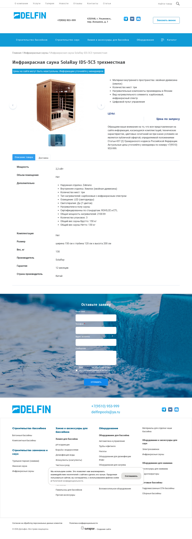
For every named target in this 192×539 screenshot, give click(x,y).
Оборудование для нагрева (112, 465)
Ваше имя (80, 311)
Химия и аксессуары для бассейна (108, 40)
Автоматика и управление (112, 441)
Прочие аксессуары (65, 495)
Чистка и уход (62, 465)
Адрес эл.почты (83, 336)
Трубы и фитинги (107, 446)
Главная (16, 52)
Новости (64, 3)
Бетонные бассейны (22, 435)
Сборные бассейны (151, 493)
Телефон (80, 324)
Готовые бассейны (152, 482)
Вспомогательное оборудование (115, 488)
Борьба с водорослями (67, 450)
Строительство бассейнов (32, 40)
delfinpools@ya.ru (105, 412)
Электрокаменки (150, 449)
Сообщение (81, 348)
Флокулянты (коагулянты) (69, 460)
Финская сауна (19, 466)
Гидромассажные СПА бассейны (158, 488)
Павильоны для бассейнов (69, 490)
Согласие (87, 367)
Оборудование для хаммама (157, 463)
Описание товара (24, 157)
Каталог (172, 40)
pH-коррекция (63, 444)
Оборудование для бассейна (114, 435)
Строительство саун (67, 40)
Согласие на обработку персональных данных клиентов (37, 523)
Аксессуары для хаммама (155, 469)
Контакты (92, 3)
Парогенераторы (150, 474)
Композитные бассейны (24, 440)
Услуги (36, 3)
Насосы (103, 451)
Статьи (107, 3)
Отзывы (77, 3)
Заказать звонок (166, 20)
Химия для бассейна (67, 439)
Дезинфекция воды (65, 455)
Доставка (43, 157)
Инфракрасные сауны (36, 52)
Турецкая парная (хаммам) (25, 461)
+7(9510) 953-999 (105, 406)
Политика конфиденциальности (83, 523)
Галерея (49, 3)
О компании (21, 3)
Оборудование (145, 40)
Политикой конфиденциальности (93, 373)
